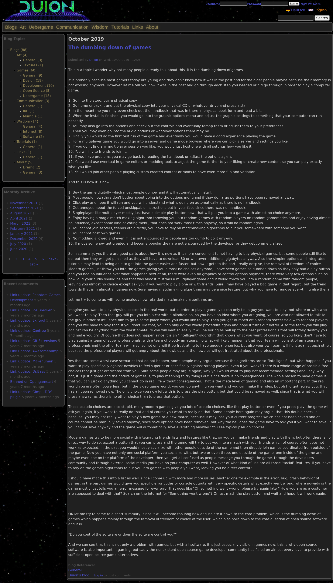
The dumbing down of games (109, 48)
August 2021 (21, 213)
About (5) (24, 162)
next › (53, 259)
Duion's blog (78, 575)
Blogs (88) (19, 50)
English (317, 10)
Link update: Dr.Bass (27, 371)
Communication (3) (33, 101)
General (75, 570)
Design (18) (33, 80)
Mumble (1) (32, 116)
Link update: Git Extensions (33, 341)
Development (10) (38, 86)
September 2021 (24, 208)
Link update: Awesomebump (34, 351)
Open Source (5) (37, 91)
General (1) (32, 106)
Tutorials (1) (27, 142)
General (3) (32, 60)
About (152, 27)
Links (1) (24, 152)
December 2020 (24, 239)
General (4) (32, 126)
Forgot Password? (310, 4)
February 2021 (22, 229)
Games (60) (27, 70)
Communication (72, 27)
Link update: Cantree (28, 331)
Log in (98, 575)
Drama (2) (31, 167)
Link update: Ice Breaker (31, 310)
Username (213, 4)
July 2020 (18, 244)
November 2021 (24, 203)
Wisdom (100, 27)
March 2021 (20, 223)
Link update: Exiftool (27, 320)
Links (137, 27)
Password (254, 4)
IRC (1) (28, 111)
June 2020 (18, 249)
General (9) (32, 75)
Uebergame (41, 27)
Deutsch (295, 10)
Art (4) (22, 55)
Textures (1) (33, 65)
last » (33, 264)
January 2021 (21, 234)
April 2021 (19, 218)
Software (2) (33, 137)
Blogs (11, 27)
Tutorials (120, 27)
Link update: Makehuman (31, 361)
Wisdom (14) (27, 121)
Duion (93, 59)
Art (23, 27)
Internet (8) (32, 132)
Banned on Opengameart (31, 382)
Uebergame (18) (37, 96)
